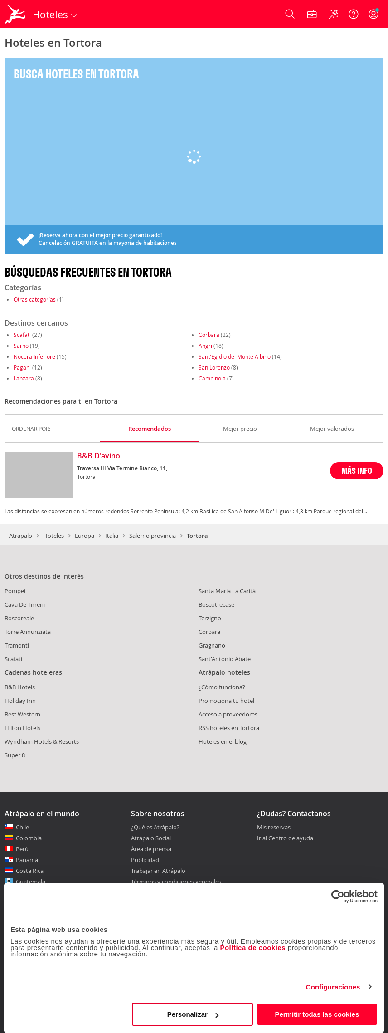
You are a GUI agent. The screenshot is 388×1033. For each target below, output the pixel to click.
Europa (84, 535)
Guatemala (30, 881)
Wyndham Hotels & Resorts (42, 741)
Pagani (22, 367)
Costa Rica (30, 871)
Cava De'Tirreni (25, 604)
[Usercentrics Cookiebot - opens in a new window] (338, 896)
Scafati (22, 334)
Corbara (209, 334)
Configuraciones (333, 987)
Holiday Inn (20, 701)
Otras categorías (35, 299)
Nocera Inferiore (34, 356)
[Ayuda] (353, 14)
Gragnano (212, 645)
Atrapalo (20, 535)
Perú (22, 849)
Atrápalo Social (151, 838)
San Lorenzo (214, 367)
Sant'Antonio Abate (225, 659)
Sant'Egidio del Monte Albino (235, 356)
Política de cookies (253, 947)
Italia (111, 535)
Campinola (212, 378)
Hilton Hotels (22, 728)
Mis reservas (274, 827)
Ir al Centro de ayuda (285, 838)
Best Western (22, 714)
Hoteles (53, 535)
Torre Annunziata (28, 632)
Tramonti (17, 645)
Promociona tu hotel (226, 701)
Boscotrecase (216, 604)
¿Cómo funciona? (222, 687)
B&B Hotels (20, 687)
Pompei (15, 591)
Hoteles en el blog (223, 741)
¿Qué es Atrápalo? (155, 827)
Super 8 (15, 755)
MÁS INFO (356, 470)
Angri (205, 345)
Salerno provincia (152, 535)
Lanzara (24, 378)
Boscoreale (19, 618)
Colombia (29, 838)
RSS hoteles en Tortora (229, 728)
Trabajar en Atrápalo (158, 871)
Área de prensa (151, 849)
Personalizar (192, 1014)
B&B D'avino (98, 456)
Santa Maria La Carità (227, 591)
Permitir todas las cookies (317, 1014)
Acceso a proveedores (228, 714)
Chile (22, 827)
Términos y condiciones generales (176, 881)
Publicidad (145, 860)
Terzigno (210, 618)
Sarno (21, 345)
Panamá (27, 860)
